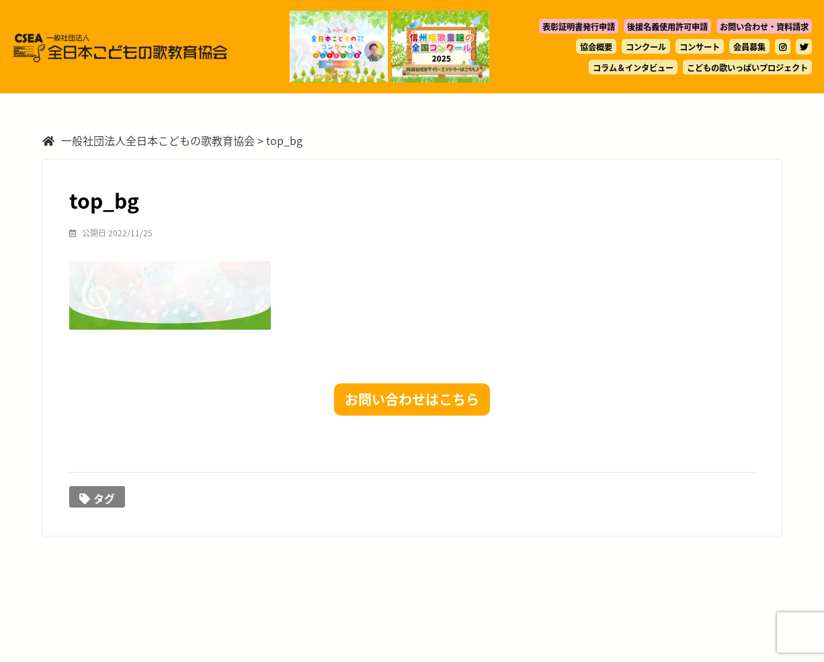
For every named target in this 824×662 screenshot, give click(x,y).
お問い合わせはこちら (412, 399)
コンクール (646, 47)
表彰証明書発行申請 (578, 27)
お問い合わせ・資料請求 (764, 27)
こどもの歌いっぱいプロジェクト (747, 68)
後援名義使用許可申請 (667, 27)
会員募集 (749, 47)
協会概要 (596, 47)
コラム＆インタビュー (633, 68)
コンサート (699, 47)
